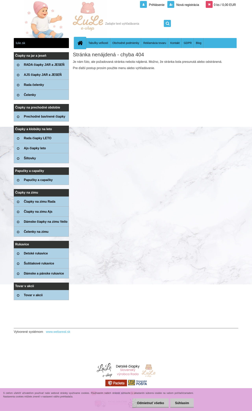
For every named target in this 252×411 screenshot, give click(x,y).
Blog (198, 43)
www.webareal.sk (58, 331)
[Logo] (41, 23)
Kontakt (175, 43)
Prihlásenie (156, 4)
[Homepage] (81, 43)
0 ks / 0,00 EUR (225, 4)
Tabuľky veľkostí (98, 43)
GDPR (188, 43)
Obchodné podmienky (125, 43)
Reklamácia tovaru (154, 43)
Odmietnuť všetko (149, 403)
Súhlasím (182, 403)
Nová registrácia (187, 4)
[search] (167, 23)
